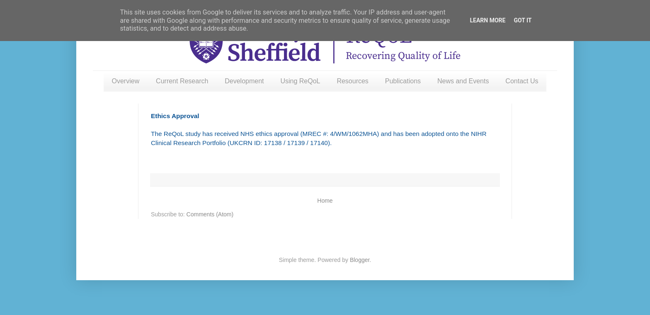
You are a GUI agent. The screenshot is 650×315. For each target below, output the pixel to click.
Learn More (487, 20)
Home (324, 200)
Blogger (359, 260)
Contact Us (521, 81)
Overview (126, 81)
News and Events (463, 81)
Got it (522, 20)
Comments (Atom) (210, 214)
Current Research (182, 81)
